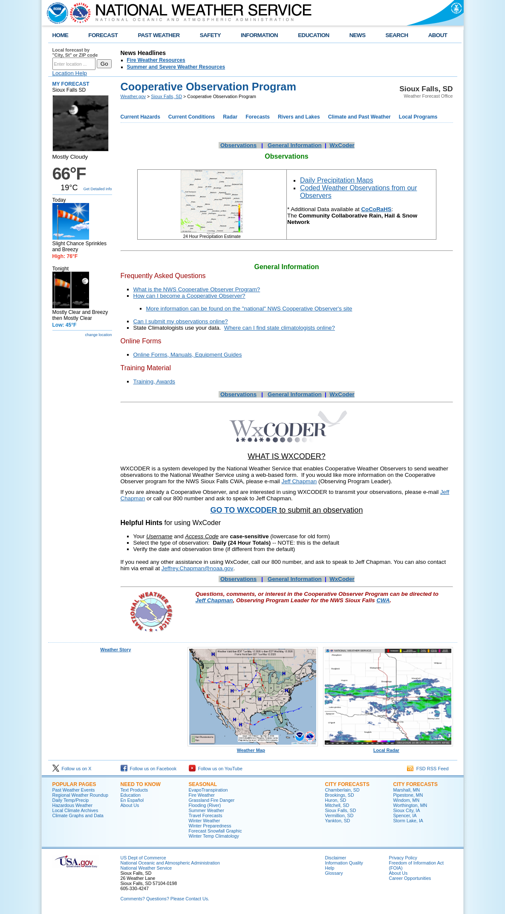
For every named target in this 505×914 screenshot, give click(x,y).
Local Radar (388, 748)
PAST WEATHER (158, 35)
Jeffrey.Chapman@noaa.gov (198, 568)
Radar (230, 117)
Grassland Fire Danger (212, 800)
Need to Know (141, 784)
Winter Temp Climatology (214, 836)
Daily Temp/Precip (70, 800)
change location (98, 335)
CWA (383, 600)
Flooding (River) (205, 805)
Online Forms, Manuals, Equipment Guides (187, 354)
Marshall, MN (406, 789)
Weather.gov (133, 96)
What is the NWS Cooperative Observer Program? (196, 289)
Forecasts (257, 117)
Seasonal (203, 784)
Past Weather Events (73, 789)
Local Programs (418, 117)
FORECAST (103, 35)
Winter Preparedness (210, 825)
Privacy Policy (403, 857)
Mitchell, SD (337, 805)
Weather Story (115, 649)
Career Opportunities (410, 878)
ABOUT (437, 35)
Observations (238, 145)
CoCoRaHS (376, 209)
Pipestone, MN (408, 795)
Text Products (134, 789)
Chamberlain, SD (342, 789)
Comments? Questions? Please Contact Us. (165, 898)
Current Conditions (191, 117)
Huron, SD (335, 800)
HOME (60, 35)
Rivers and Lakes (299, 117)
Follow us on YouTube (215, 768)
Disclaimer (335, 857)
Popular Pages (74, 784)
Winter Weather (204, 820)
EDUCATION (313, 35)
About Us (130, 805)
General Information (295, 145)
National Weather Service (146, 867)
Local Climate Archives (75, 810)
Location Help (69, 73)
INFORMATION (259, 35)
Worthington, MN (410, 805)
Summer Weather (206, 810)
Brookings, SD (339, 795)
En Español (132, 800)
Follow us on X (72, 768)
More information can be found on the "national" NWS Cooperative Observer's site (249, 308)
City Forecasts (347, 784)
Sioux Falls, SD (166, 96)
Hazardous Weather (72, 805)
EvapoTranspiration (208, 789)
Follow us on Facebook (149, 768)
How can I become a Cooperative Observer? (189, 296)
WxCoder (342, 145)
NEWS (357, 35)
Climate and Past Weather (359, 117)
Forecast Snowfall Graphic (215, 830)
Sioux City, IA (406, 810)
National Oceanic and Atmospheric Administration (170, 862)
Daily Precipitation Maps (336, 180)
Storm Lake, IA (408, 820)
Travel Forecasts (205, 815)
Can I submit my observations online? (180, 321)
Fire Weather (202, 795)
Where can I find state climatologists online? (279, 328)
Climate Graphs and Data (78, 815)
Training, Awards (154, 381)
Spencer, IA (405, 815)
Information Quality (344, 862)
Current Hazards (140, 117)
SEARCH (397, 35)
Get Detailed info (97, 189)
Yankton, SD (337, 820)
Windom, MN (406, 800)
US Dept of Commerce (143, 857)
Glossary (334, 873)
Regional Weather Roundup (80, 795)
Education (131, 795)
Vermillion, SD (339, 815)
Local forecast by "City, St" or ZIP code (75, 52)
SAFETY (210, 35)
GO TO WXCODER (244, 510)
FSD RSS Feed (428, 768)
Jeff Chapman (299, 481)
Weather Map (253, 748)
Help (330, 867)
